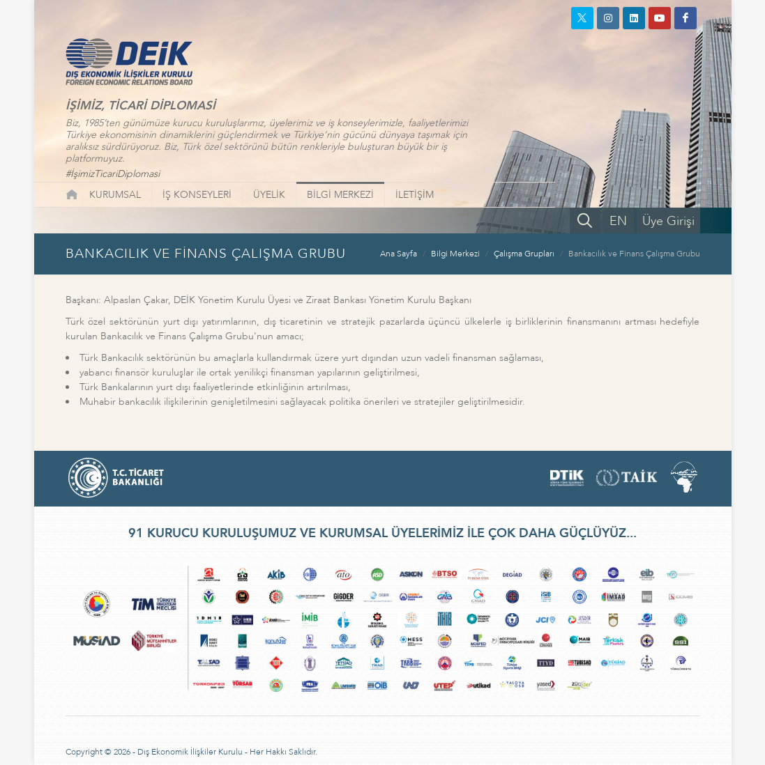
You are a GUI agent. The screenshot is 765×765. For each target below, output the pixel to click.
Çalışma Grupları (524, 253)
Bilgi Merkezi (455, 253)
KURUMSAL (115, 194)
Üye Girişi (668, 221)
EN (618, 221)
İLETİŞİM (414, 194)
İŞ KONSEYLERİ (197, 194)
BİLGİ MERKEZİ (340, 194)
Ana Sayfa (398, 253)
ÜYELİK (269, 194)
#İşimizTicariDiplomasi (113, 174)
